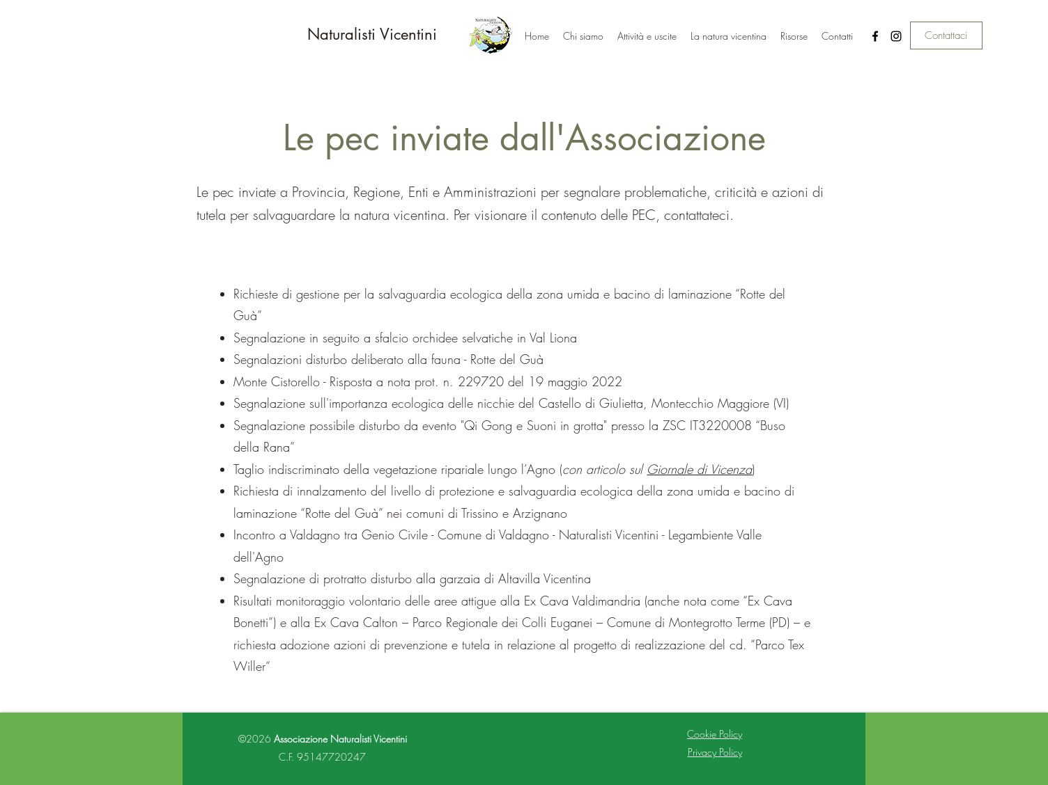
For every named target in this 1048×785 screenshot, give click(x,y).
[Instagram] (896, 36)
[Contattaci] (946, 35)
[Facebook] (875, 36)
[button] (647, 36)
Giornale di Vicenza (699, 469)
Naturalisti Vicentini (372, 34)
